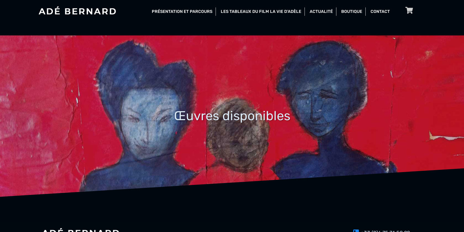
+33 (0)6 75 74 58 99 (385, 222)
